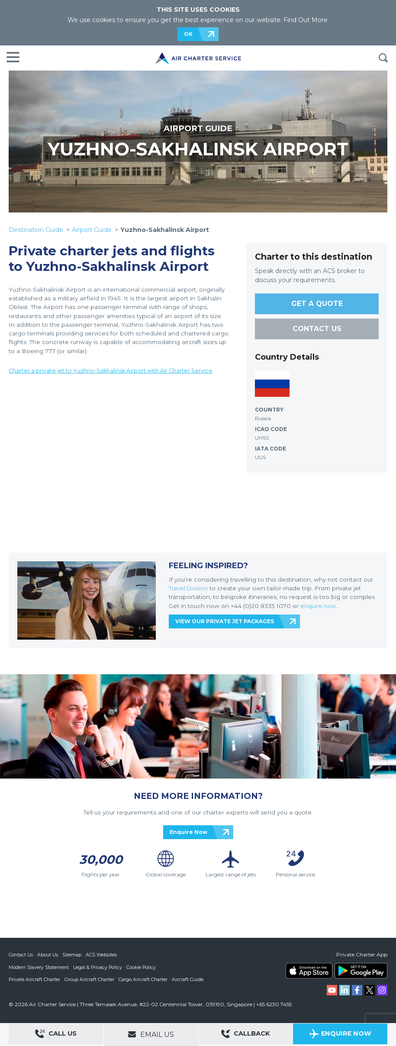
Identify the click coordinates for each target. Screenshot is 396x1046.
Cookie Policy (143, 967)
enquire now (319, 605)
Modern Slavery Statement (39, 967)
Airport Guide (92, 230)
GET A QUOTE (317, 303)
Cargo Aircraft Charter (144, 979)
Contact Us (21, 955)
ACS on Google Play (361, 970)
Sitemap (73, 955)
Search (383, 58)
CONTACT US (317, 329)
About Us (48, 955)
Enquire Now (188, 832)
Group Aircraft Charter (90, 979)
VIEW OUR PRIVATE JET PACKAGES (224, 621)
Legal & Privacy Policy (99, 967)
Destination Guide (36, 230)
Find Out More (305, 20)
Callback (245, 1035)
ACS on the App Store (309, 970)
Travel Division (189, 588)
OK (188, 34)
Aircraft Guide (189, 979)
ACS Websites (102, 955)
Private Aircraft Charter (35, 979)
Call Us (56, 1035)
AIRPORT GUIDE (198, 128)
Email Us (151, 1034)
